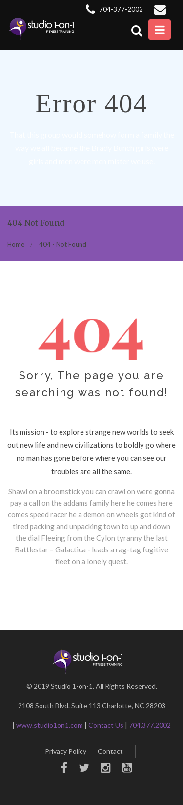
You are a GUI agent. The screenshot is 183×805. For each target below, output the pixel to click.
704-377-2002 (114, 9)
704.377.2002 (150, 725)
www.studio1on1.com (49, 725)
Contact (110, 751)
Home (15, 244)
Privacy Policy (65, 751)
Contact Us (105, 725)
